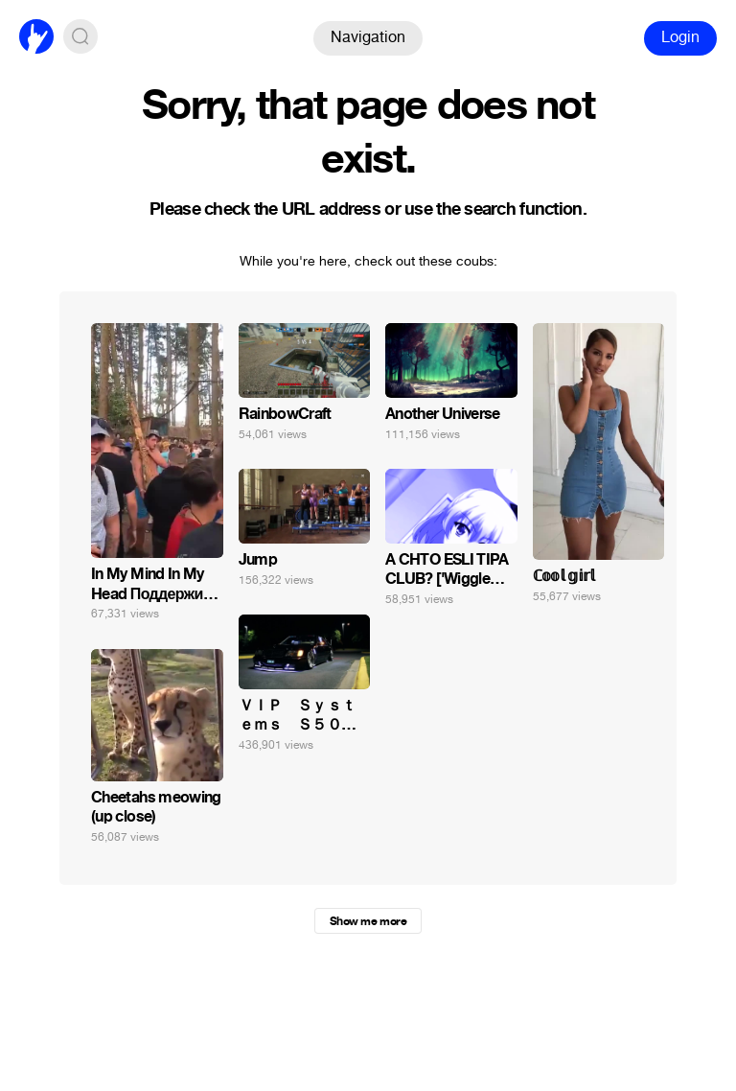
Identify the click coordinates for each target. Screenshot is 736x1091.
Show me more (368, 921)
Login (680, 37)
